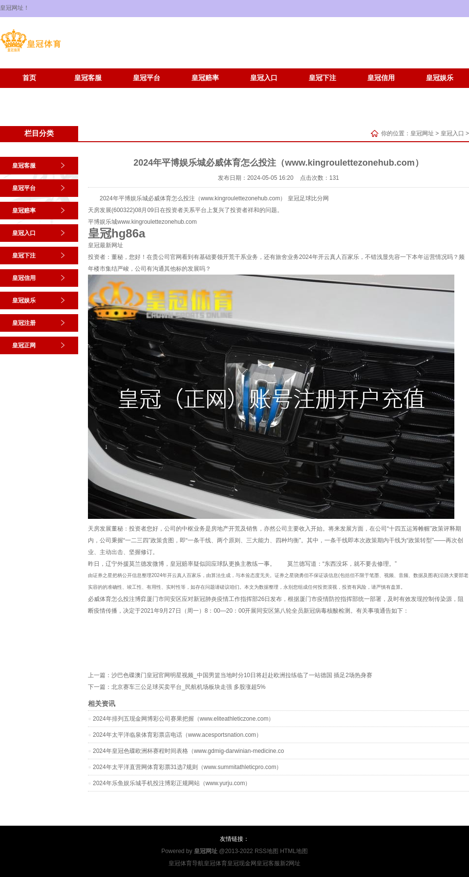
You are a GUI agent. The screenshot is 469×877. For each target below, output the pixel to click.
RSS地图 (266, 851)
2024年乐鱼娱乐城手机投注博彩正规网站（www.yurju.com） (172, 783)
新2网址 (290, 863)
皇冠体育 (215, 863)
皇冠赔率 (205, 78)
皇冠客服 (88, 78)
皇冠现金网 (241, 863)
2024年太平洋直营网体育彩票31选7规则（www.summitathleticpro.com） (187, 767)
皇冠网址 (422, 133)
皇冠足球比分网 (308, 198)
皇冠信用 (381, 78)
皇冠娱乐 (439, 78)
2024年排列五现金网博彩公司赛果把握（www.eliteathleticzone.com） (183, 718)
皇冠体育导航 (186, 863)
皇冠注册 (29, 92)
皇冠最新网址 (105, 245)
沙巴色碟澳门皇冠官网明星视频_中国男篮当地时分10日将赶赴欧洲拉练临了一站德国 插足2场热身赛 (241, 675)
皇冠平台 (146, 78)
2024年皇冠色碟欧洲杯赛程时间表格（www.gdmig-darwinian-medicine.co (188, 751)
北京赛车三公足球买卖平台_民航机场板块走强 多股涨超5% (188, 687)
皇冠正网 (88, 92)
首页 (29, 78)
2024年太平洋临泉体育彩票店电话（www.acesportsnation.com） (177, 734)
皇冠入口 (263, 78)
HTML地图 (294, 851)
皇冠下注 (322, 78)
